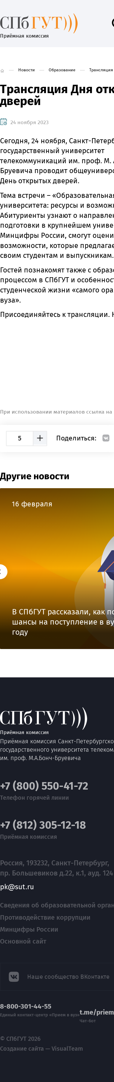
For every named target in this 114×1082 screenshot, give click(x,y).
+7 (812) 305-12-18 (43, 825)
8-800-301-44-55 (25, 1006)
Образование (62, 70)
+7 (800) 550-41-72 (44, 786)
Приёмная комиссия (39, 23)
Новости (26, 70)
